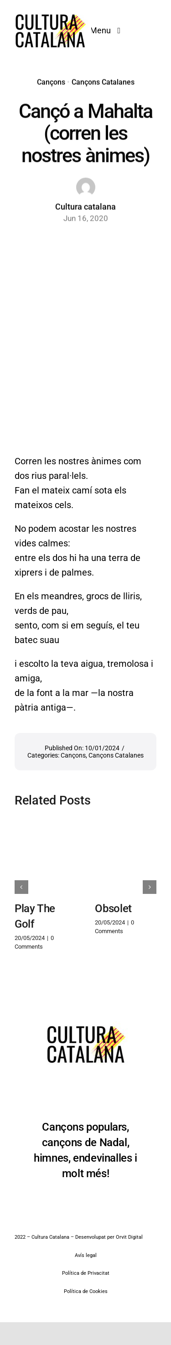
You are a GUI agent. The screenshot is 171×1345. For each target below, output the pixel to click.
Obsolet (113, 904)
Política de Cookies (86, 1291)
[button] (21, 883)
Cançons (51, 80)
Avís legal (86, 1255)
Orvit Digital (129, 1237)
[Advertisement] (85, 325)
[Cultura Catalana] (50, 10)
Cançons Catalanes (103, 80)
